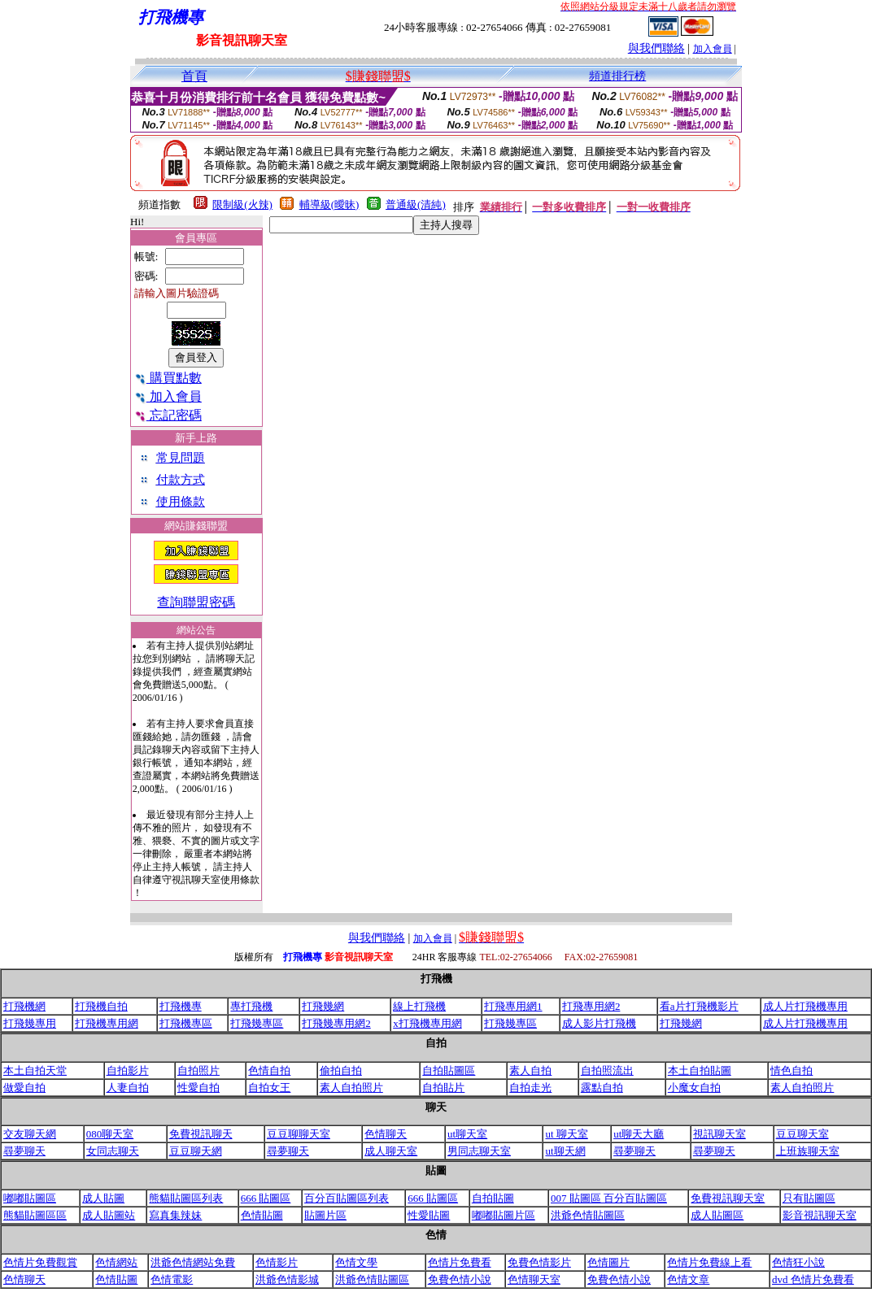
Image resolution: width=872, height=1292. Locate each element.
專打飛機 (251, 1006)
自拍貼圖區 (448, 1070)
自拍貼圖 (493, 1198)
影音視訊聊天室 (820, 1215)
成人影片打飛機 (599, 1023)
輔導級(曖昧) (329, 204)
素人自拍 (530, 1070)
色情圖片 (608, 1262)
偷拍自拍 (341, 1070)
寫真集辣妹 (175, 1215)
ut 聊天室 (566, 1134)
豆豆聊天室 (802, 1134)
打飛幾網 (323, 1006)
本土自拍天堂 (35, 1070)
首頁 (194, 76)
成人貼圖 (103, 1198)
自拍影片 (128, 1070)
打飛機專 (180, 1006)
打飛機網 (24, 1006)
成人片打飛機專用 (805, 1006)
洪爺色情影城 (287, 1279)
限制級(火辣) (242, 204)
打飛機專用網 (106, 1023)
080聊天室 (110, 1134)
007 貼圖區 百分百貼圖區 (609, 1198)
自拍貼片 (443, 1087)
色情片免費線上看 (709, 1262)
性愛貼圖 (429, 1215)
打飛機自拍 (101, 1006)
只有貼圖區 (809, 1198)
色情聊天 (385, 1134)
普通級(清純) (416, 204)
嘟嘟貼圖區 (29, 1198)
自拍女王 (269, 1087)
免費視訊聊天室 (728, 1198)
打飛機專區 (185, 1023)
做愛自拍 (24, 1087)
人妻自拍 (128, 1087)
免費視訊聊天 (201, 1134)
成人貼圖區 (717, 1215)
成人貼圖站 (108, 1215)
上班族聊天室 (807, 1151)
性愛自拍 (198, 1087)
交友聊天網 (29, 1134)
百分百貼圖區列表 (346, 1198)
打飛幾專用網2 (336, 1023)
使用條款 (180, 501)
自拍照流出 (607, 1070)
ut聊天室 (467, 1134)
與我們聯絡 (656, 48)
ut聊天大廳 (638, 1134)
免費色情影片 (539, 1262)
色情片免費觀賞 (40, 1262)
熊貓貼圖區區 (35, 1215)
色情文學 (356, 1262)
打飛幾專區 (256, 1023)
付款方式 (180, 479)
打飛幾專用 (29, 1023)
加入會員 (712, 48)
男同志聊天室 (479, 1151)
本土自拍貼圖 (699, 1070)
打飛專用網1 (513, 1006)
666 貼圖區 (266, 1198)
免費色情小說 (459, 1279)
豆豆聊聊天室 (298, 1134)
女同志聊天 (112, 1151)
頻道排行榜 (617, 76)
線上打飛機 (419, 1006)
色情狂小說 (798, 1262)
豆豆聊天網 (195, 1151)
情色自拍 (791, 1070)
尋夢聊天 (24, 1151)
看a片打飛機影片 (699, 1006)
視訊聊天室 (719, 1134)
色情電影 (171, 1279)
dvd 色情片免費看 (813, 1279)
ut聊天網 (565, 1151)
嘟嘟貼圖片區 (503, 1215)
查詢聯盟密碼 (196, 602)
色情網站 (116, 1262)
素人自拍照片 (351, 1087)
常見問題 (180, 457)
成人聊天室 (390, 1151)
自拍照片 (198, 1070)
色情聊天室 (534, 1279)
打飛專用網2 (591, 1006)
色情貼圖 (262, 1215)
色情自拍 (269, 1070)
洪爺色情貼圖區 (588, 1215)
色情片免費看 (459, 1262)
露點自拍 (602, 1087)
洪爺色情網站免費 (192, 1262)
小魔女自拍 (694, 1087)
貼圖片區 (325, 1215)
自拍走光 (530, 1087)
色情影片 (276, 1262)
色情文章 (688, 1279)
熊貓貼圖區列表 (186, 1198)
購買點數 (168, 378)
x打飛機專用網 (427, 1023)
